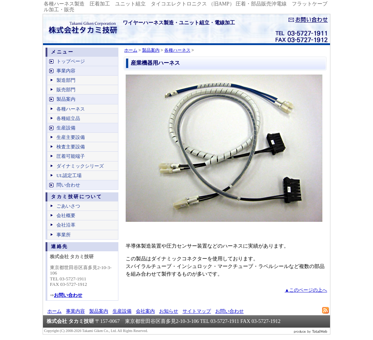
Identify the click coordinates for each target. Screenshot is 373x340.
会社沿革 (65, 225)
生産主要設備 (70, 137)
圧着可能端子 (70, 156)
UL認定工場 (69, 175)
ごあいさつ (68, 206)
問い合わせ (68, 185)
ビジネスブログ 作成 (310, 331)
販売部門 (65, 89)
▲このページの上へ (306, 290)
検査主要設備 (70, 146)
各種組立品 (68, 118)
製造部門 (65, 80)
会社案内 (145, 311)
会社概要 (65, 215)
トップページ (70, 61)
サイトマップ (196, 311)
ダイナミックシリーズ (80, 166)
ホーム (130, 50)
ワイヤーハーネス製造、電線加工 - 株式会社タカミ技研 (81, 28)
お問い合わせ (229, 311)
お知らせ (168, 311)
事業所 (63, 234)
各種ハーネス (177, 50)
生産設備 (65, 128)
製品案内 (151, 50)
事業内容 (65, 70)
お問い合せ (308, 19)
